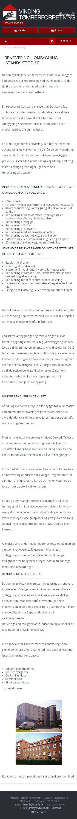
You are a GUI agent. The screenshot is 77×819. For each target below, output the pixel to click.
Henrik (20, 30)
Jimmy (56, 30)
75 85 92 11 (60, 41)
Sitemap (56, 808)
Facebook (39, 812)
